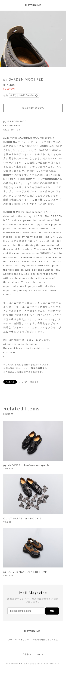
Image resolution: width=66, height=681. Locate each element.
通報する (34, 382)
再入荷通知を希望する (33, 108)
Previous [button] (5, 39)
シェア (22, 382)
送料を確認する (39, 368)
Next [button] (60, 39)
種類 (5, 95)
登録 (52, 611)
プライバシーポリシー (18, 640)
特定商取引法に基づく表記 (45, 640)
